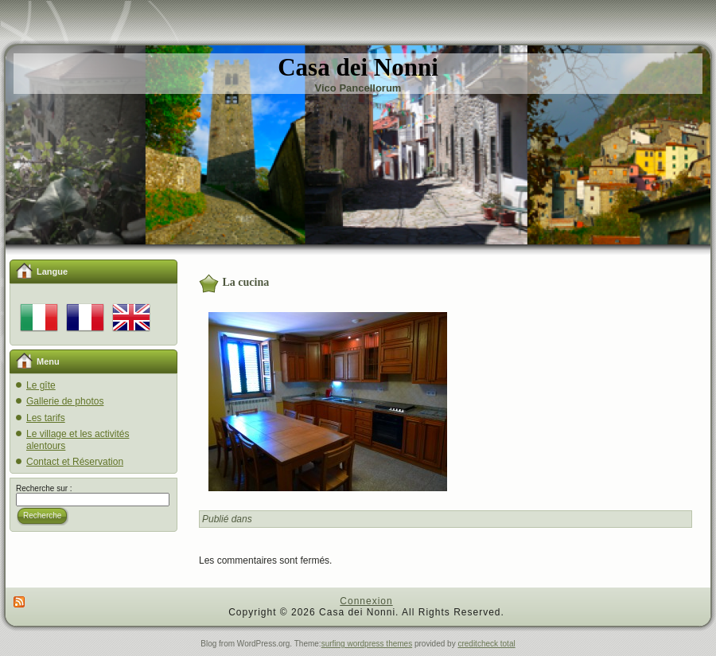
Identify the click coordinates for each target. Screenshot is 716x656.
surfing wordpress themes (367, 643)
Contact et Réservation (74, 461)
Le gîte (41, 385)
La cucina (246, 282)
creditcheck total (486, 643)
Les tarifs (45, 418)
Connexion (366, 601)
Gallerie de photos (64, 401)
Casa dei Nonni (358, 67)
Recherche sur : (44, 488)
